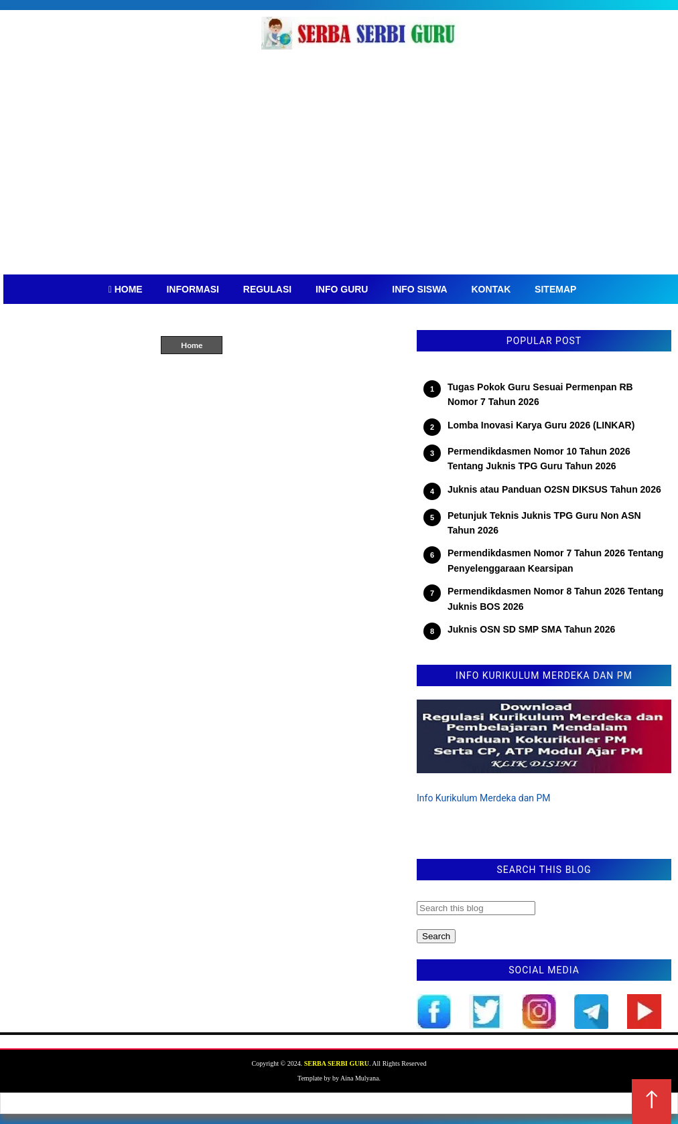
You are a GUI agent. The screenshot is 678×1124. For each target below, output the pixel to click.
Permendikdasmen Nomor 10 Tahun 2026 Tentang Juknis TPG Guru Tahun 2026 (539, 458)
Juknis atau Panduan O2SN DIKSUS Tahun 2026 (554, 489)
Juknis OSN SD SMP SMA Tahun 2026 (531, 629)
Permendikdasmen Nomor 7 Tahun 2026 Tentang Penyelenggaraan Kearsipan (555, 560)
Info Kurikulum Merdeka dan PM (484, 798)
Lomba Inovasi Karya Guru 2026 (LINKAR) (541, 425)
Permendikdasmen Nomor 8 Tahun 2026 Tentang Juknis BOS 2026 (555, 598)
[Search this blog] (476, 908)
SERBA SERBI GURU (336, 1063)
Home (191, 345)
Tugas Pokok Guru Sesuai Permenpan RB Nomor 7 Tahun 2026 (540, 394)
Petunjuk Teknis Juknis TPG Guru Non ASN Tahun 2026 (544, 523)
